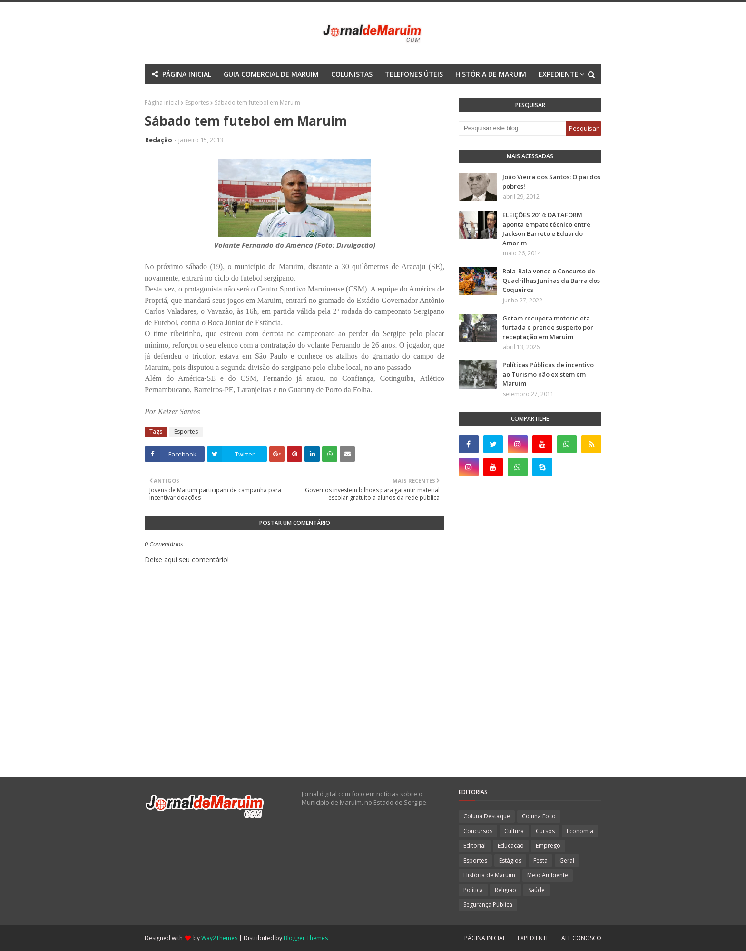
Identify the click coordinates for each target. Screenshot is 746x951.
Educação (511, 846)
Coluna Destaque (486, 816)
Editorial (474, 846)
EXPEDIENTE (533, 938)
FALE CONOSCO (580, 938)
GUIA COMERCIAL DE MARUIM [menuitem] (271, 73)
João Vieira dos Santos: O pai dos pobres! (551, 182)
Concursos (477, 831)
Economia (580, 831)
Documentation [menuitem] (347, 93)
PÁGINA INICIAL (485, 938)
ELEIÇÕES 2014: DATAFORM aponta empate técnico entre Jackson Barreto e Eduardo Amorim (546, 229)
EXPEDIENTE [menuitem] (559, 73)
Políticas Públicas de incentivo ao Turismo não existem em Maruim (548, 374)
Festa (540, 860)
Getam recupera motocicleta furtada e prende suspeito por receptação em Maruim (547, 327)
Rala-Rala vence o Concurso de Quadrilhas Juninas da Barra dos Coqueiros (551, 280)
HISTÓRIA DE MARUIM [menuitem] (490, 73)
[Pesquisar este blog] (512, 128)
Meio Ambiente (547, 875)
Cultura (514, 831)
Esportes (186, 431)
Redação (158, 140)
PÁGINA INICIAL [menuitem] (186, 73)
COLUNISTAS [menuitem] (352, 73)
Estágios (510, 860)
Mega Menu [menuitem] (289, 93)
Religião (505, 890)
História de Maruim (489, 875)
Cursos (545, 831)
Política (473, 890)
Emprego (548, 846)
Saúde (536, 890)
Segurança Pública (487, 905)
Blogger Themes (306, 938)
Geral (567, 860)
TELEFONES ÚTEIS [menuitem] (414, 73)
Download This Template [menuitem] (434, 93)
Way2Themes (219, 938)
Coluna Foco (539, 816)
